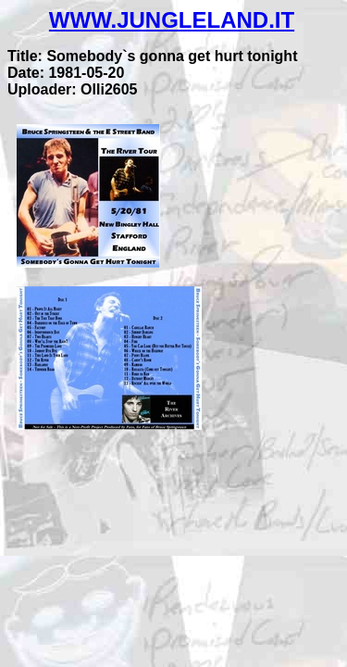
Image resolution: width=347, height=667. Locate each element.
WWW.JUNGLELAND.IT (171, 19)
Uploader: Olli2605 (72, 89)
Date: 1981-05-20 (65, 73)
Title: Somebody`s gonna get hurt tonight (152, 56)
